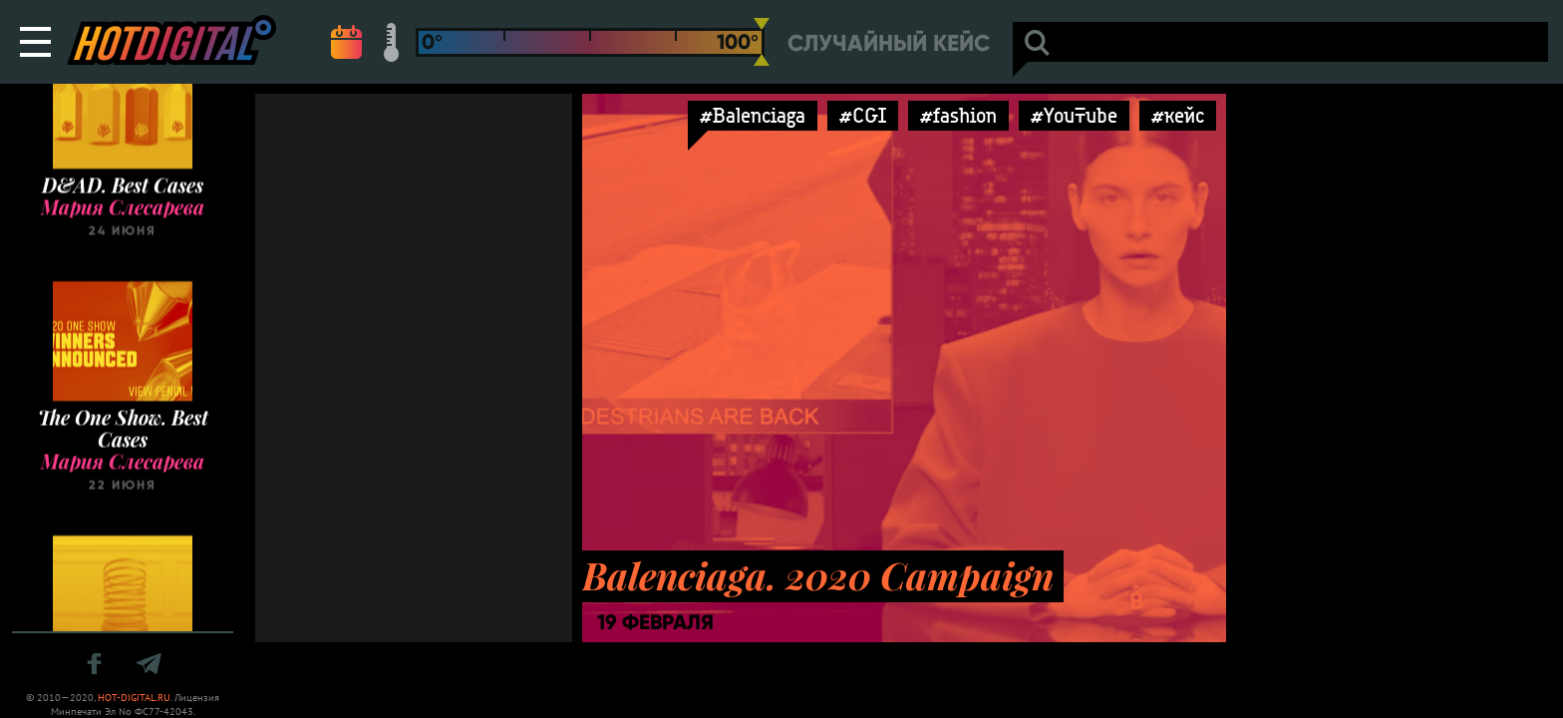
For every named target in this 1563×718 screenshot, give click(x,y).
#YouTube (1074, 115)
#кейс (1177, 115)
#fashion (958, 115)
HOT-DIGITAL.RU (134, 697)
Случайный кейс (888, 43)
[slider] (762, 42)
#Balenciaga (752, 115)
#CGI (862, 115)
